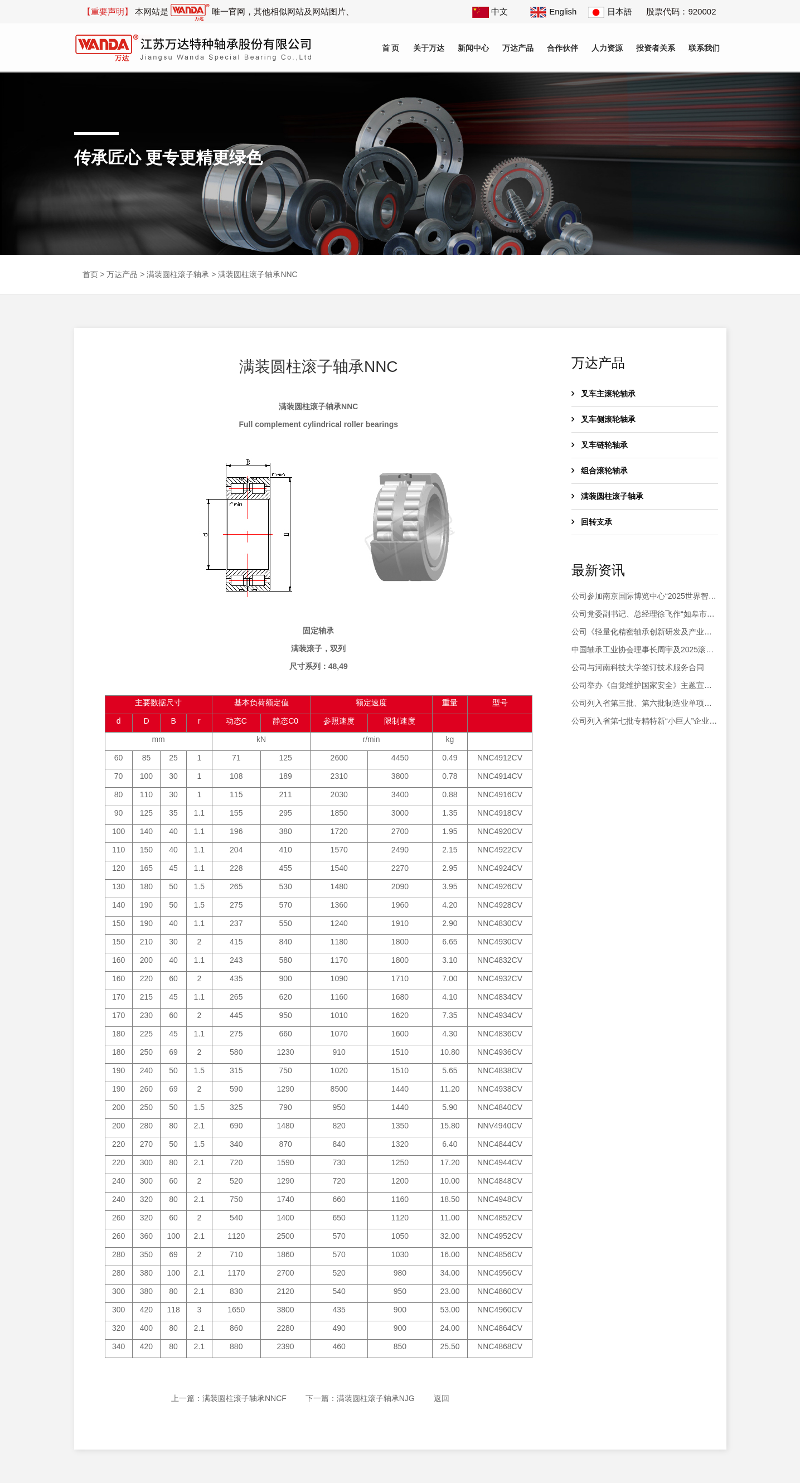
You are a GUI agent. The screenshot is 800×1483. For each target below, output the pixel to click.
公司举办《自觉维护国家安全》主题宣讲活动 (641, 686)
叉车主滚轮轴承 (603, 393)
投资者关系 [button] (655, 47)
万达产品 (122, 274)
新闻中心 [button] (473, 47)
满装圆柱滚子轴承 (178, 274)
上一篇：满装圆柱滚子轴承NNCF (229, 1398)
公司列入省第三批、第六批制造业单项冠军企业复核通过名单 (641, 704)
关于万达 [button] (428, 47)
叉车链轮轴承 (599, 444)
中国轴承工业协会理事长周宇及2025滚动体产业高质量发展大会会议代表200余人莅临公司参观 (644, 650)
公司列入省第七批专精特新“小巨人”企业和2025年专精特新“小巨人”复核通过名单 (644, 722)
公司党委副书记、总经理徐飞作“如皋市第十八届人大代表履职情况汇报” (643, 615)
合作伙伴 (562, 47)
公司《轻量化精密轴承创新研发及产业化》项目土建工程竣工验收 (637, 632)
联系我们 (704, 47)
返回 (441, 1398)
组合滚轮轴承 (599, 470)
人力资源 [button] (607, 47)
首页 (90, 274)
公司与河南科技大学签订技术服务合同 (637, 667)
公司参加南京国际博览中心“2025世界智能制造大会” (643, 597)
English (553, 11)
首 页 (391, 47)
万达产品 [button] (518, 47)
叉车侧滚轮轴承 (603, 419)
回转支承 (591, 521)
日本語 (610, 11)
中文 (490, 11)
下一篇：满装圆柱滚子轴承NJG (360, 1398)
